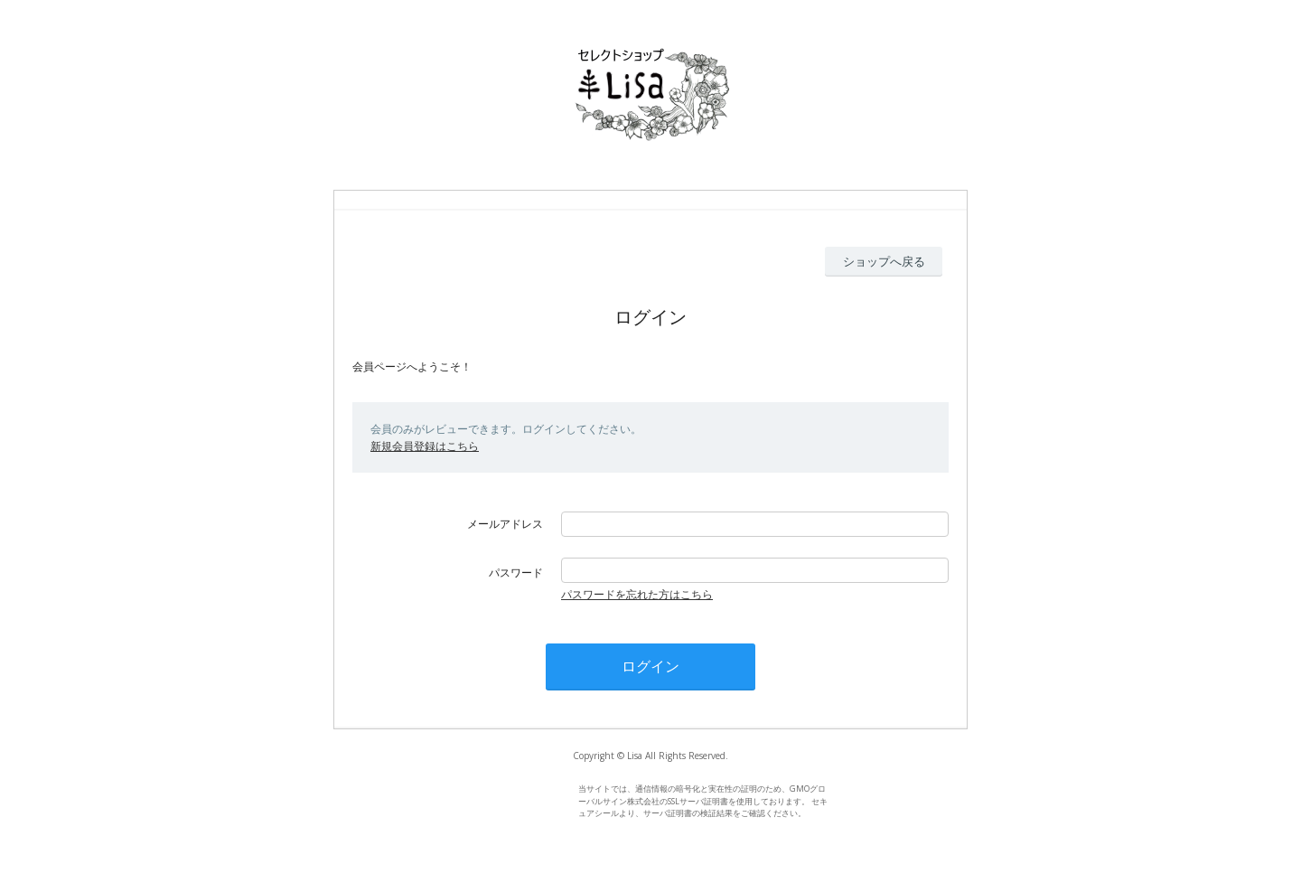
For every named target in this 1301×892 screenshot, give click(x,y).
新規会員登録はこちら (424, 446)
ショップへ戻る (884, 261)
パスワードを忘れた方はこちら (637, 594)
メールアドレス (505, 523)
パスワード (516, 572)
